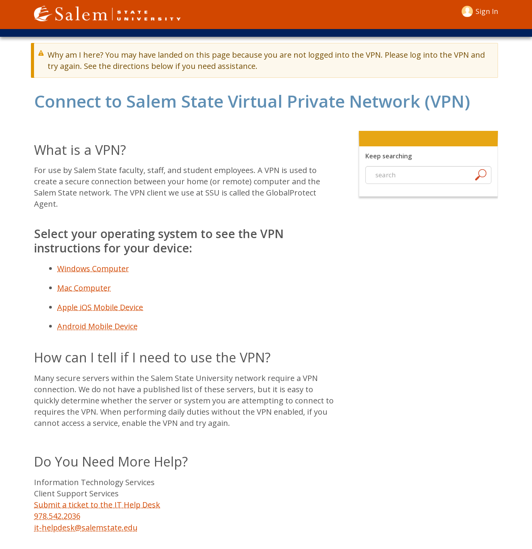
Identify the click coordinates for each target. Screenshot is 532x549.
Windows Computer (93, 269)
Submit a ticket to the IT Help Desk (97, 503)
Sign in (487, 11)
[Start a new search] (428, 175)
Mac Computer (84, 288)
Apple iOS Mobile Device (100, 307)
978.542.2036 (57, 515)
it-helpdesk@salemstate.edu (86, 526)
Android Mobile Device (97, 326)
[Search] (480, 176)
